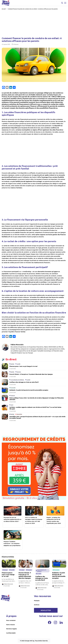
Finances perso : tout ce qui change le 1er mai (23, 366)
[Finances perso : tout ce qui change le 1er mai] (5, 366)
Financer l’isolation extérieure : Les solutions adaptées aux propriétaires (12, 543)
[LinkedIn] (61, 622)
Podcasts (36, 600)
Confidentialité (11, 633)
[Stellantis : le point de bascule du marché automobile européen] (5, 390)
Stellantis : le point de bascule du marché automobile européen (28, 390)
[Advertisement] (34, 23)
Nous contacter (11, 620)
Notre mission (10, 624)
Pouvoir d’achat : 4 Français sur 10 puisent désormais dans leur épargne (31, 374)
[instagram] (55, 622)
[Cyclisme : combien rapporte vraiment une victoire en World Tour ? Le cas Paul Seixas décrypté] (5, 407)
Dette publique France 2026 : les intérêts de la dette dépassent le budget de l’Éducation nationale (36, 398)
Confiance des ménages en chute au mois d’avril (23, 382)
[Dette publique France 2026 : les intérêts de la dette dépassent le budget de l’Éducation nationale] (5, 398)
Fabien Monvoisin (17, 344)
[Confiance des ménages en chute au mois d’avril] (5, 382)
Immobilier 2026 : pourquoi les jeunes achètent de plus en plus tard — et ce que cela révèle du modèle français (37, 417)
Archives (36, 605)
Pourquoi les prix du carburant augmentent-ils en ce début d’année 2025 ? (12, 519)
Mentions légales (11, 629)
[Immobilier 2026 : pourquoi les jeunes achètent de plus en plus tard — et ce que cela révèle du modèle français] (5, 417)
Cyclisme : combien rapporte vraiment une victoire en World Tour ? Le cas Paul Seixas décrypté (35, 408)
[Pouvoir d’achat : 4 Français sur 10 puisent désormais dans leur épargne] (5, 374)
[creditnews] (5, 598)
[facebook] (49, 622)
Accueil (4, 9)
